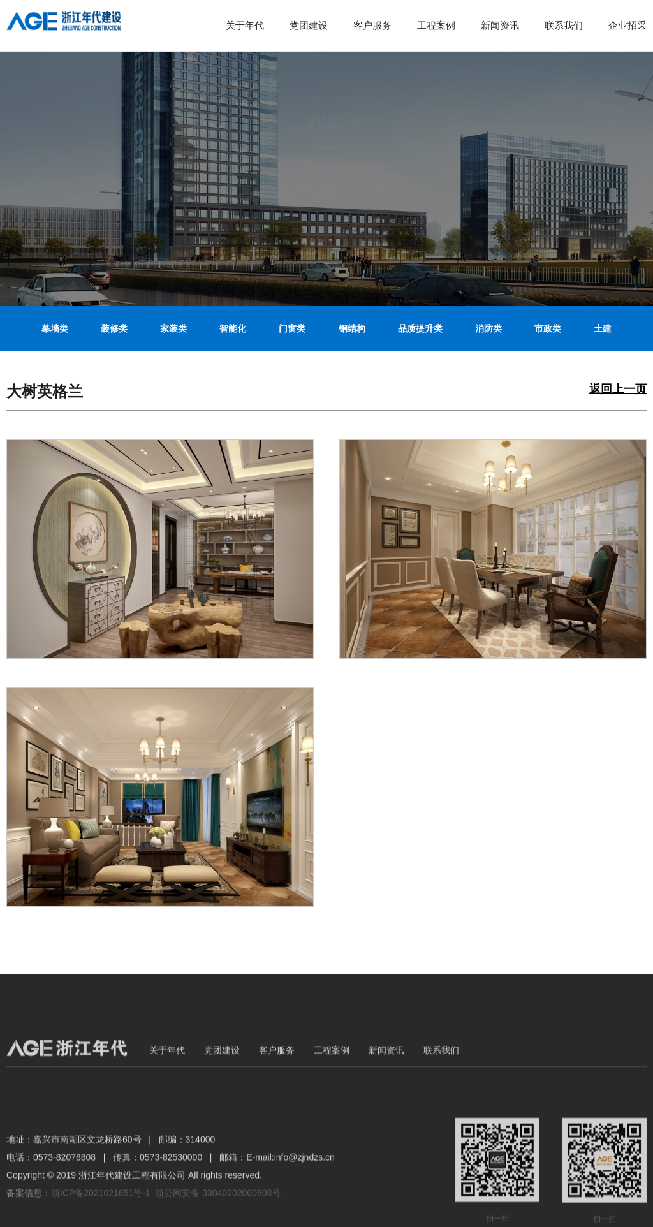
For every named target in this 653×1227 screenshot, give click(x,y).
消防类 (488, 328)
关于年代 (245, 25)
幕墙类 (54, 328)
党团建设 (309, 25)
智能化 (232, 328)
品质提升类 (420, 328)
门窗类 (292, 328)
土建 (603, 328)
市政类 (547, 328)
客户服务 (372, 25)
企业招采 (627, 25)
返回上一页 (618, 389)
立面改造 (326, 376)
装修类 (114, 328)
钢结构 (352, 328)
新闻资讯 (500, 25)
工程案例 (436, 25)
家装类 (173, 328)
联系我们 (564, 25)
